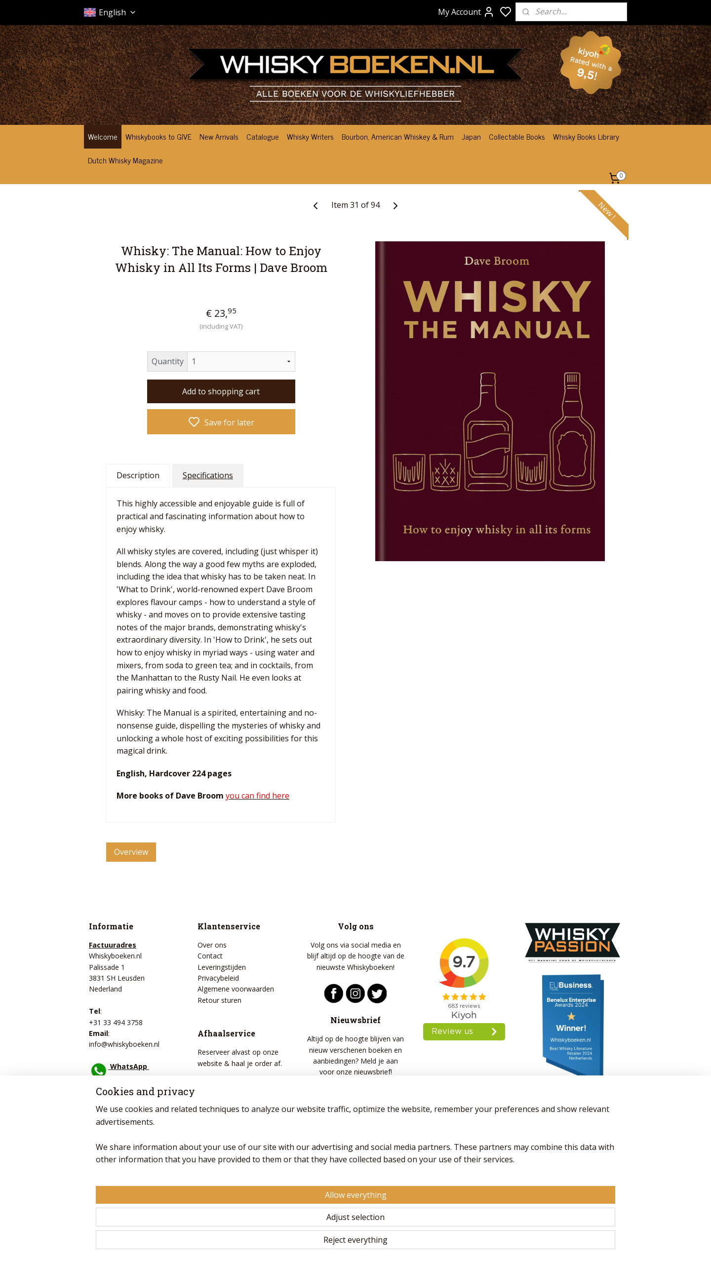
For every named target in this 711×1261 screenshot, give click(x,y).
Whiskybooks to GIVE (158, 136)
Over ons (212, 945)
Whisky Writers (310, 136)
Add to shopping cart (221, 390)
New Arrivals (218, 136)
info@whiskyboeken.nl (124, 1044)
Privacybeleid (218, 978)
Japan (471, 136)
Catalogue (262, 136)
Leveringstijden (222, 967)
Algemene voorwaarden (236, 989)
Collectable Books (517, 136)
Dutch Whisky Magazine (125, 159)
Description (138, 474)
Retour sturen (219, 1000)
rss (409, 1243)
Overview (131, 851)
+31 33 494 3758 (116, 1022)
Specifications (208, 474)
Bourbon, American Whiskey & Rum (398, 136)
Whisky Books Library (586, 136)
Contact (210, 955)
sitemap (388, 1243)
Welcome (103, 136)
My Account (466, 12)
